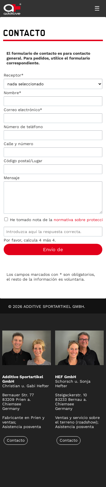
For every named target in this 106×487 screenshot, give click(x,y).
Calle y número (18, 143)
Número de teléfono (23, 126)
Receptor (13, 75)
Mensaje (12, 177)
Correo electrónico (23, 109)
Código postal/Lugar (23, 160)
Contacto (16, 440)
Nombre (12, 92)
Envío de (53, 249)
